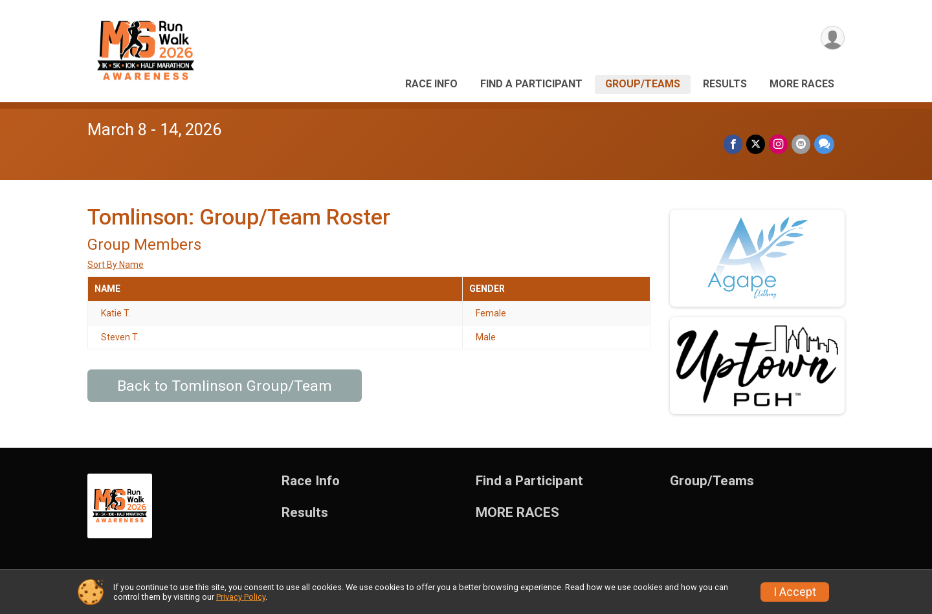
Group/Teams (642, 84)
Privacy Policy (240, 597)
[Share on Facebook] (733, 144)
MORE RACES (802, 84)
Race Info (431, 84)
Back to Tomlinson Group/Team (224, 386)
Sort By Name (115, 264)
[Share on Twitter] (755, 144)
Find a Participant (531, 84)
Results (725, 84)
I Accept (794, 592)
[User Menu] (833, 38)
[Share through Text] (824, 144)
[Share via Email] (801, 144)
